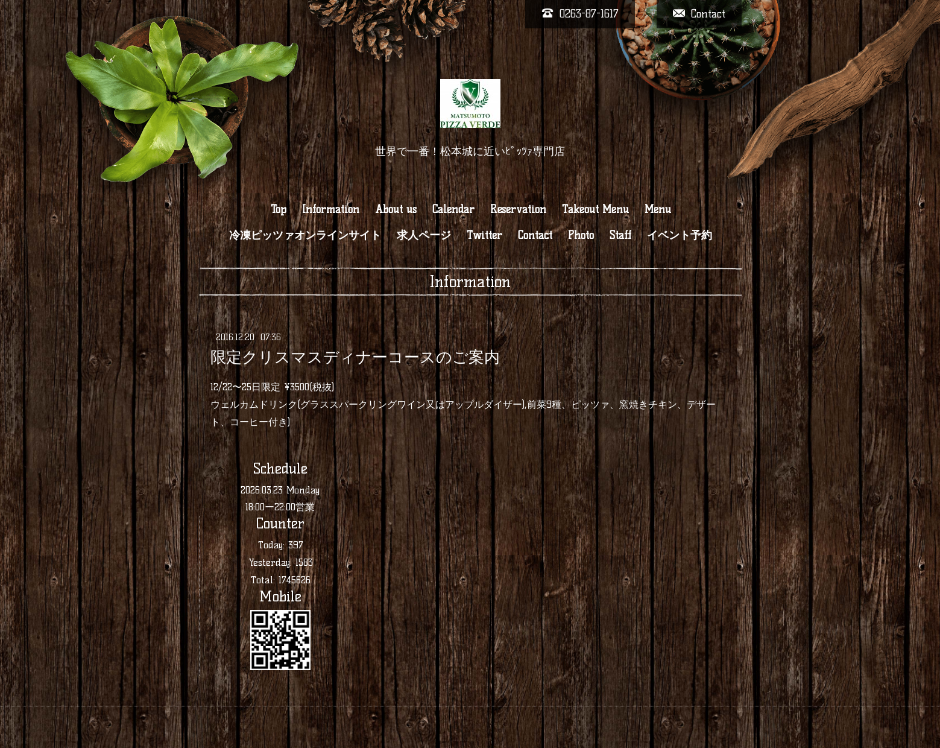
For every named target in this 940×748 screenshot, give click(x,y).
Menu (658, 209)
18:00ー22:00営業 (280, 507)
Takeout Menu (595, 209)
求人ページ (424, 235)
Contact (535, 235)
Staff (620, 235)
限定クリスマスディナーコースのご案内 (355, 357)
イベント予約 (679, 235)
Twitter (484, 235)
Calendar (453, 209)
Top (278, 209)
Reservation (518, 209)
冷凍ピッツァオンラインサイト (305, 235)
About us (396, 209)
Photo (581, 235)
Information (330, 209)
